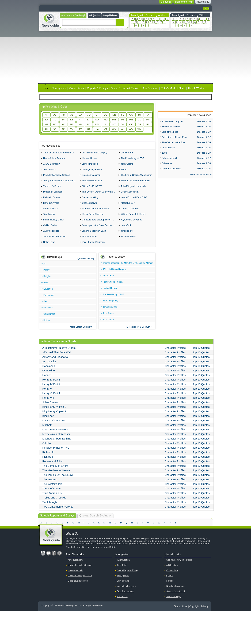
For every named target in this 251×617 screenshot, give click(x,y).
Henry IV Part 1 (51, 385)
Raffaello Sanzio (51, 200)
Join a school (123, 587)
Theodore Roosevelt (92, 182)
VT (105, 129)
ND (63, 124)
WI (122, 129)
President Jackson (91, 176)
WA (114, 129)
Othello (46, 449)
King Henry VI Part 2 (54, 412)
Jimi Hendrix (127, 236)
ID (46, 119)
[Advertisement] (125, 57)
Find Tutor (122, 571)
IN (63, 119)
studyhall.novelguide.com (80, 571)
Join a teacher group (126, 592)
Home (45, 88)
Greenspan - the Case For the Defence (99, 230)
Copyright (194, 612)
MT (46, 124)
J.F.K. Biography (51, 165)
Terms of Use (181, 612)
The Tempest (49, 485)
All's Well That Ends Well (56, 358)
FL (122, 114)
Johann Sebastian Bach (94, 236)
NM (97, 124)
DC (105, 114)
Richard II (48, 458)
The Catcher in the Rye (173, 142)
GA (131, 114)
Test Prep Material (125, 597)
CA (80, 114)
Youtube (42, 559)
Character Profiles (175, 353)
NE (71, 124)
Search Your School (175, 597)
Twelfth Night (50, 508)
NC (55, 124)
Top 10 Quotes (201, 353)
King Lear (48, 421)
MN (131, 119)
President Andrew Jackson (56, 176)
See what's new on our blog (179, 566)
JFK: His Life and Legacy (94, 153)
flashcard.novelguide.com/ (80, 581)
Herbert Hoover (89, 159)
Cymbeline (48, 376)
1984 (164, 153)
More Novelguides (199, 175)
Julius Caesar (50, 408)
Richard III (48, 462)
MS (148, 119)
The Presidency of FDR (132, 159)
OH (122, 124)
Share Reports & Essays (125, 88)
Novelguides (59, 88)
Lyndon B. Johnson (53, 194)
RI (46, 129)
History (46, 326)
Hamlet (46, 380)
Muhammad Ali (89, 242)
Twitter (48, 559)
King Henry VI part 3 (54, 417)
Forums (169, 587)
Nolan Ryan (49, 248)
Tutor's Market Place (173, 88)
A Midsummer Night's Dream (58, 353)
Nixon (123, 170)
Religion (47, 282)
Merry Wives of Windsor (56, 439)
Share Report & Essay (127, 576)
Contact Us (122, 602)
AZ (71, 114)
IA (148, 114)
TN (72, 129)
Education (48, 295)
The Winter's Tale (52, 489)
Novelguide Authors (175, 592)
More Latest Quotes (80, 332)
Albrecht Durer (50, 212)
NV (105, 124)
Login (206, 8)
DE (114, 114)
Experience (48, 301)
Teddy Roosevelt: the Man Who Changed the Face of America (60, 182)
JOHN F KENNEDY (92, 188)
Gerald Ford (127, 153)
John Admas (49, 170)
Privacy (204, 612)
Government (49, 320)
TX (80, 129)
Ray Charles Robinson (93, 248)
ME (114, 119)
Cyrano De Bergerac (131, 224)
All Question (172, 571)
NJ (88, 124)
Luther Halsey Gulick (53, 224)
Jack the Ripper (51, 236)
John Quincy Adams (92, 170)
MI (122, 119)
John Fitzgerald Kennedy (133, 188)
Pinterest (59, 559)
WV (131, 129)
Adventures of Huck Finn (174, 137)
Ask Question (94, 15)
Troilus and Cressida (54, 503)
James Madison (90, 165)
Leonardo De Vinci (130, 212)
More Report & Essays (138, 332)
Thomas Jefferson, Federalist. (136, 182)
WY (140, 129)
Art (44, 269)
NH (80, 124)
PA (148, 124)
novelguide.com (75, 566)
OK (131, 124)
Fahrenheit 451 (169, 158)
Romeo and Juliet (52, 467)
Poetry (46, 276)
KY (80, 119)
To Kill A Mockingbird (172, 121)
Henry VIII (126, 230)
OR (139, 124)
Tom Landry (49, 218)
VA (97, 129)
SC (54, 129)
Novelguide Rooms (110, 15)
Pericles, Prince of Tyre (55, 453)
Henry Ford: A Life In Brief (134, 200)
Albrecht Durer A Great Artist (96, 212)
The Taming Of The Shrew (57, 480)
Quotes (169, 581)
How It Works (196, 88)
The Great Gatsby (171, 126)
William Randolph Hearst (133, 218)
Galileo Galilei (50, 230)
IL (55, 119)
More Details (110, 553)
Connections (76, 88)
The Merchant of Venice (56, 476)
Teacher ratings (173, 602)
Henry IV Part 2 (51, 390)
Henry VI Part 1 (51, 399)
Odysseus (167, 163)
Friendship (48, 313)
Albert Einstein (128, 206)
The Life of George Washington (136, 176)
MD (106, 119)
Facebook (53, 559)
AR (63, 114)
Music (46, 288)
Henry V (47, 394)
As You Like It (50, 367)
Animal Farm (168, 147)
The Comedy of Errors (55, 471)
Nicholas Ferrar (128, 242)
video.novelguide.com (78, 587)
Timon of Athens (51, 494)
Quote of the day (86, 264)
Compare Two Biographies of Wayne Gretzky (99, 224)
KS (72, 119)
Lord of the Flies (170, 132)
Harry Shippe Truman (54, 159)
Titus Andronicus (52, 498)
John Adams (127, 165)
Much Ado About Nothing (56, 444)
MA (97, 119)
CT (97, 114)
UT (88, 129)
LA (88, 119)
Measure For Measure (55, 435)
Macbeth (47, 430)
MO (140, 119)
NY (114, 124)
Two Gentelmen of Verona (57, 512)
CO (88, 114)
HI (139, 114)
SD (63, 129)
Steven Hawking (90, 200)
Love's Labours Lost (54, 426)
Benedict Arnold (51, 206)
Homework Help (75, 576)
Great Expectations (171, 168)
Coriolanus (48, 371)
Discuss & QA (204, 121)
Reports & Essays (97, 88)
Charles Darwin (89, 206)
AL (54, 114)
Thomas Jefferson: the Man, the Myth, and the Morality (60, 153)
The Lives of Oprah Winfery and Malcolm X (99, 194)
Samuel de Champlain (54, 242)
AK (46, 114)
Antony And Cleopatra (55, 362)
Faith (45, 307)
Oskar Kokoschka (129, 194)
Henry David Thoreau (92, 218)
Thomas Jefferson (52, 188)
